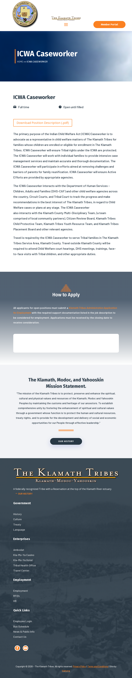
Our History (66, 441)
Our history (25, 493)
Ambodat (18, 549)
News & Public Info (24, 631)
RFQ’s (16, 595)
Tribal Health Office (24, 565)
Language (19, 529)
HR (15, 601)
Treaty (17, 524)
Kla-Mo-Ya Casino (23, 555)
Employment (20, 590)
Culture (17, 519)
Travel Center (21, 570)
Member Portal (109, 24)
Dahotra (66, 670)
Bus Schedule (21, 626)
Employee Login (22, 621)
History (17, 514)
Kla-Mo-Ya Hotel (23, 560)
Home (20, 61)
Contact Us (19, 636)
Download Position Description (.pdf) (43, 123)
